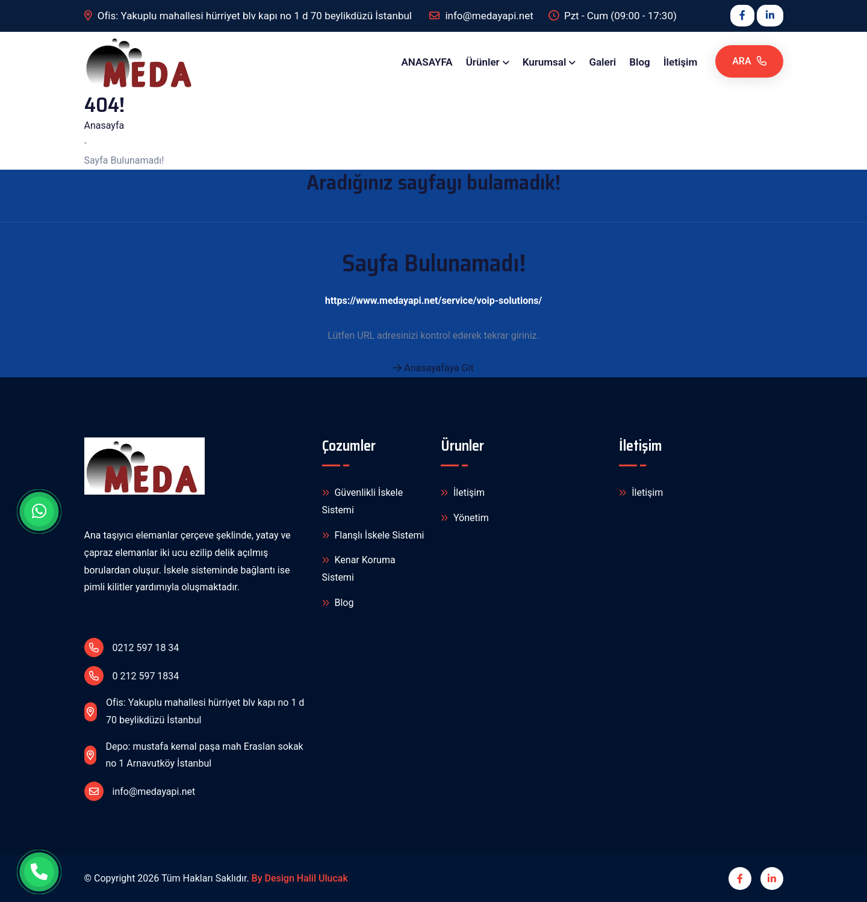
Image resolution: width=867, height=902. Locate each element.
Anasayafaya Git (433, 368)
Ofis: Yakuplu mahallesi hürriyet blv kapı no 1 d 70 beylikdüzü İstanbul (249, 16)
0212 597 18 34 (131, 647)
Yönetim (465, 518)
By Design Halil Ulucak (300, 878)
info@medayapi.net (140, 791)
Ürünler (483, 62)
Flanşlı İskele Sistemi (373, 535)
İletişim (680, 62)
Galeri (602, 62)
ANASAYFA (426, 62)
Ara (749, 61)
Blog (639, 62)
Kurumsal (545, 62)
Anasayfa (104, 125)
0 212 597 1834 (131, 675)
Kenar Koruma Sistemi (359, 568)
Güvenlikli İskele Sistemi (362, 501)
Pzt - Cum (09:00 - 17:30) (612, 16)
